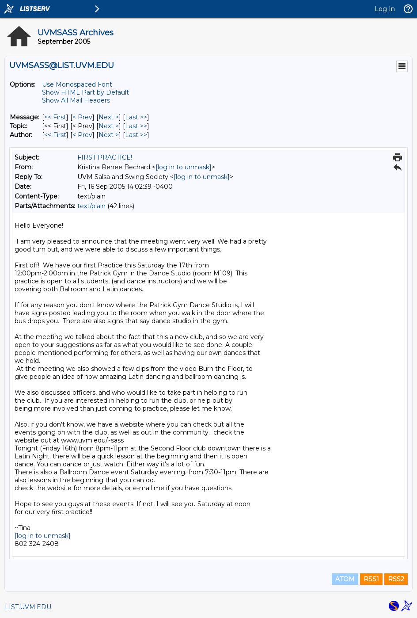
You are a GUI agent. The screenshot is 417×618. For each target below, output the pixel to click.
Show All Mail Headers (76, 100)
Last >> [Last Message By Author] (136, 135)
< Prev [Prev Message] (82, 117)
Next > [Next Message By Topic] (109, 126)
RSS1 (371, 579)
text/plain (91, 206)
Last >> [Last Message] (136, 117)
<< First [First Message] (55, 117)
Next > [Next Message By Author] (109, 135)
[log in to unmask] (183, 167)
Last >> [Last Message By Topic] (136, 126)
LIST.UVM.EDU (28, 607)
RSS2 (396, 579)
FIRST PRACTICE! (104, 157)
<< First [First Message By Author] (55, 135)
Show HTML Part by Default (85, 92)
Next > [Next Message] (109, 117)
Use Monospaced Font (77, 84)
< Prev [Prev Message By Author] (82, 135)
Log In (385, 9)
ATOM (345, 579)
